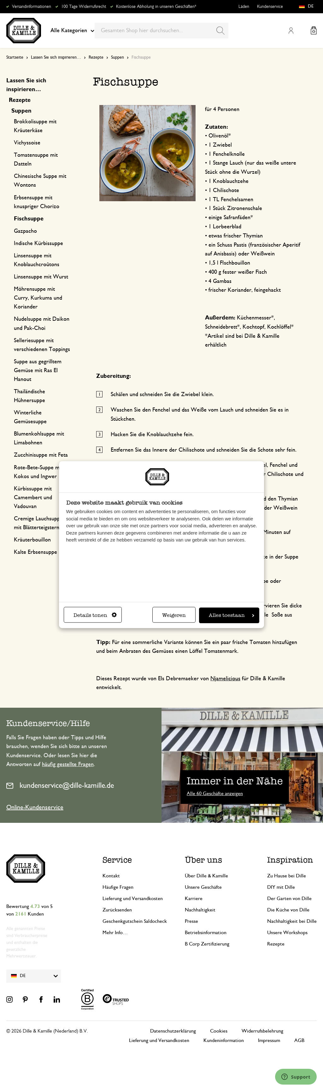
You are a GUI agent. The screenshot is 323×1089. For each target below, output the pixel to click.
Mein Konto (290, 30)
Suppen (117, 57)
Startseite (14, 57)
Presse (191, 921)
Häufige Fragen (118, 887)
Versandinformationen (31, 6)
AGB (299, 1040)
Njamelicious (225, 679)
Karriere (194, 898)
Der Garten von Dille (289, 898)
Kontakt (111, 875)
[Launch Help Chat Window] (296, 1077)
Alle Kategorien (72, 30)
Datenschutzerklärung (173, 1030)
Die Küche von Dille (288, 909)
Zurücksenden (117, 909)
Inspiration (290, 859)
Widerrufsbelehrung (262, 1030)
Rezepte (96, 57)
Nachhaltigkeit (200, 909)
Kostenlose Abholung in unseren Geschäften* (156, 6)
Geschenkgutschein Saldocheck (135, 921)
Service (117, 859)
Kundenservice (270, 6)
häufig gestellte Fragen (68, 764)
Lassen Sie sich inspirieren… (56, 57)
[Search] (220, 30)
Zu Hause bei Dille (286, 875)
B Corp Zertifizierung (207, 943)
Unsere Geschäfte (203, 887)
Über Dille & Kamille (206, 875)
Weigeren (174, 615)
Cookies (218, 1030)
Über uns (203, 859)
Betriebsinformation (205, 932)
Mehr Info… (115, 932)
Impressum (269, 1040)
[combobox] (161, 30)
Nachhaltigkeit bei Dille (292, 921)
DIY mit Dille (281, 887)
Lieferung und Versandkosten (133, 898)
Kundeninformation (223, 1040)
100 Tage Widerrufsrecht (83, 6)
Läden (243, 6)
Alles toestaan (231, 615)
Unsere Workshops (287, 932)
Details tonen (95, 615)
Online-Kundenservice (34, 807)
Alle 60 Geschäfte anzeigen (215, 793)
